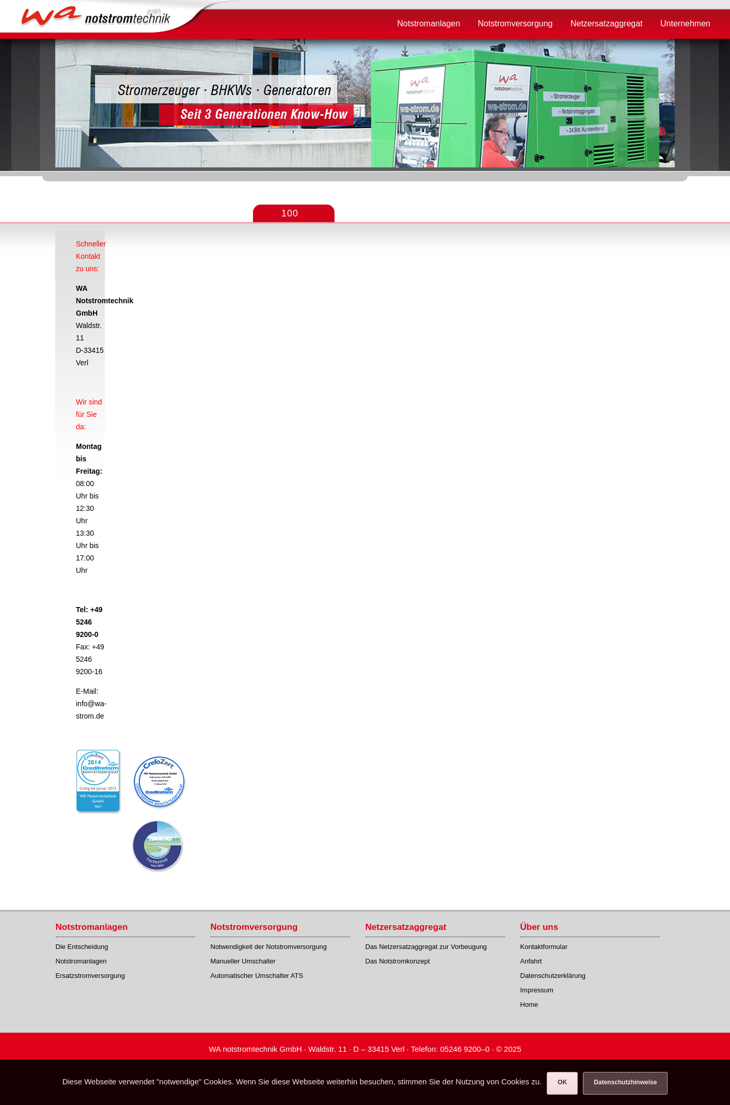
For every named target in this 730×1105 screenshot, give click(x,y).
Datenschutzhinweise (625, 1082)
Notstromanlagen (81, 961)
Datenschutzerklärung (552, 975)
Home (529, 1004)
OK (562, 1082)
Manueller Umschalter (243, 961)
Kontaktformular (544, 947)
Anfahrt (531, 961)
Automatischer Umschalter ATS (257, 975)
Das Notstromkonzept (398, 961)
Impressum (536, 990)
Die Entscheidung (82, 947)
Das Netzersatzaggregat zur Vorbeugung (426, 947)
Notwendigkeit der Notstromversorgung (269, 947)
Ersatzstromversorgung (90, 975)
